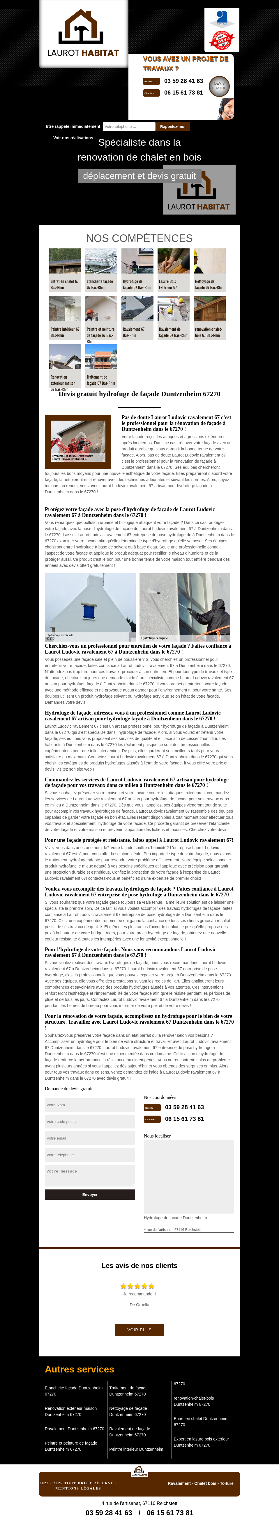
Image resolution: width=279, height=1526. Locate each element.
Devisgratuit (219, 85)
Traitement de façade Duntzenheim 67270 (128, 1391)
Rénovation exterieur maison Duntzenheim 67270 (71, 1411)
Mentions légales (78, 1488)
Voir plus (139, 1330)
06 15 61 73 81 (184, 1119)
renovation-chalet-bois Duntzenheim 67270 (194, 1401)
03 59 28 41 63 (183, 81)
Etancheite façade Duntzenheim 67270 (74, 1391)
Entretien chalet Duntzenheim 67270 (200, 1421)
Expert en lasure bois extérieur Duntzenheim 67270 (201, 1442)
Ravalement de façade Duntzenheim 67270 (129, 1431)
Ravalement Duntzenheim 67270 (74, 1428)
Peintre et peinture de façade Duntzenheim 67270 (71, 1446)
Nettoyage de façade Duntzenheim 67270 (128, 1411)
